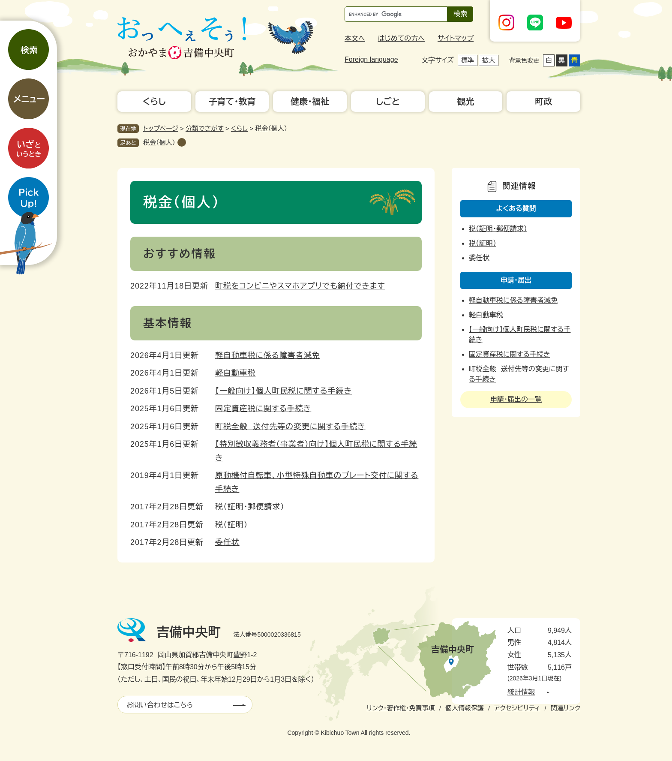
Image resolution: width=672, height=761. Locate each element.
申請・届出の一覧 (516, 399)
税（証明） (231, 524)
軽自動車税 (235, 373)
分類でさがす (205, 128)
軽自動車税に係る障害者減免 (267, 355)
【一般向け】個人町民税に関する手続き (283, 391)
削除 (181, 142)
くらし (239, 128)
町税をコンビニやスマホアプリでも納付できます (300, 286)
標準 (467, 60)
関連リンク (565, 708)
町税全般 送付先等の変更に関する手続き (290, 426)
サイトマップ (456, 38)
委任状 (227, 542)
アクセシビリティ (517, 708)
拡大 (488, 60)
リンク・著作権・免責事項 (400, 708)
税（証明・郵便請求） (250, 506)
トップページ (160, 128)
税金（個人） (159, 142)
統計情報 (521, 692)
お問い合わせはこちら (159, 705)
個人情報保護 (464, 708)
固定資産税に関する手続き (263, 408)
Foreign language (371, 59)
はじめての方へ (401, 38)
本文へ (355, 38)
